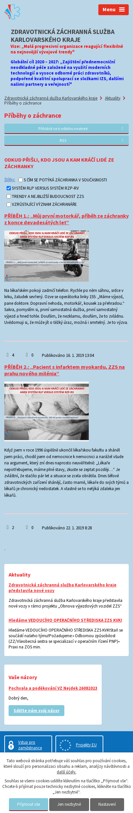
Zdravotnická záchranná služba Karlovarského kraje (50, 98)
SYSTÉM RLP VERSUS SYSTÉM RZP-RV (45, 188)
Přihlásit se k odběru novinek (81, 128)
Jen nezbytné (69, 804)
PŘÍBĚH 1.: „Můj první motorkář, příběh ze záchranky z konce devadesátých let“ (66, 219)
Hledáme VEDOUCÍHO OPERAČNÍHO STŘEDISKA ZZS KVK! (65, 620)
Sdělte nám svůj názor (36, 710)
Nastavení (107, 804)
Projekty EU (86, 745)
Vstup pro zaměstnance (30, 745)
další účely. (66, 772)
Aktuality (112, 98)
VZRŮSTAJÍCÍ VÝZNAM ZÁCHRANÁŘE (44, 204)
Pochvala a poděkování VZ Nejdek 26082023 (53, 688)
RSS (92, 140)
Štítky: (9, 179)
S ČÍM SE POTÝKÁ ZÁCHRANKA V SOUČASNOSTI (65, 180)
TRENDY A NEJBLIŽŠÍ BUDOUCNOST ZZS (48, 196)
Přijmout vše (28, 804)
